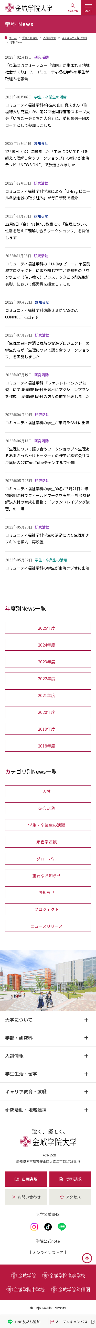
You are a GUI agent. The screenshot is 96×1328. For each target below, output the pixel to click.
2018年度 (46, 746)
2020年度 (46, 712)
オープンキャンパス (68, 1321)
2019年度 (46, 729)
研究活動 (46, 808)
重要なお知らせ (46, 875)
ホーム (13, 38)
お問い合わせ (26, 1197)
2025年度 (46, 628)
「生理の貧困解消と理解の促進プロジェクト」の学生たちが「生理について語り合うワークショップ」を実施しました (47, 349)
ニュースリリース (46, 926)
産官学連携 (46, 842)
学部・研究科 (30, 38)
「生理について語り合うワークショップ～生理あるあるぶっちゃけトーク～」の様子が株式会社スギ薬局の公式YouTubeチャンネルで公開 (47, 455)
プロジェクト (46, 909)
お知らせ (46, 892)
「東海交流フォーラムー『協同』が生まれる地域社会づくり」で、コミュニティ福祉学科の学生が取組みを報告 (47, 71)
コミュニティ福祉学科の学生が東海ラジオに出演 (47, 422)
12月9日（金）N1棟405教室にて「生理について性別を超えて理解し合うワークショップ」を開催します (47, 230)
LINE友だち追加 (24, 1322)
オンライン (48, 1252)
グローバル (46, 859)
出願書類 (25, 1179)
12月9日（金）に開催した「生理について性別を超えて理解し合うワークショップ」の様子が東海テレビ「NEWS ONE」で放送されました (47, 158)
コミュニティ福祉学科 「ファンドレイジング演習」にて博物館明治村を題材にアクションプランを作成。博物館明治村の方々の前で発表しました (47, 389)
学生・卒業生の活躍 (46, 825)
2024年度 (46, 645)
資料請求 (70, 1179)
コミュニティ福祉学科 (74, 38)
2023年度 (46, 662)
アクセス (70, 1197)
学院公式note (48, 1241)
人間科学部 (49, 38)
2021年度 (46, 695)
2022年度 (46, 678)
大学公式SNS (48, 1214)
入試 (46, 791)
